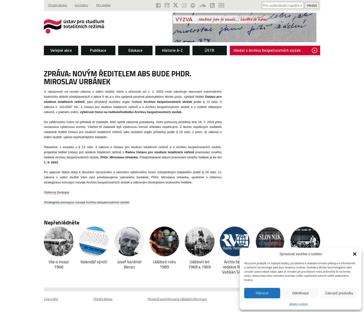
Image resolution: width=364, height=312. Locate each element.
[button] (354, 254)
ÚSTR (209, 50)
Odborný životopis (55, 192)
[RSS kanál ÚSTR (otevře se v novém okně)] (212, 5)
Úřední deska (56, 5)
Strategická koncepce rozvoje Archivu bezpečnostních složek (85, 202)
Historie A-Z (172, 50)
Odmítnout (300, 293)
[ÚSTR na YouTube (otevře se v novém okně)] (167, 5)
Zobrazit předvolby (339, 293)
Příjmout (262, 293)
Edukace (135, 50)
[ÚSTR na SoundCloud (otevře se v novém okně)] (203, 5)
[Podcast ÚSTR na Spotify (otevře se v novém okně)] (193, 5)
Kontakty (80, 5)
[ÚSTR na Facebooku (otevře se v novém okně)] (159, 5)
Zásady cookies (298, 304)
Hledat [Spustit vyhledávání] (313, 5)
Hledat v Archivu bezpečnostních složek (276, 50)
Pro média (103, 5)
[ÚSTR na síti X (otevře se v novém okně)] (176, 5)
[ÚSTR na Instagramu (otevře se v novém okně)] (184, 5)
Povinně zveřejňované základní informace (177, 299)
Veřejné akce (60, 50)
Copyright (50, 299)
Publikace (97, 50)
